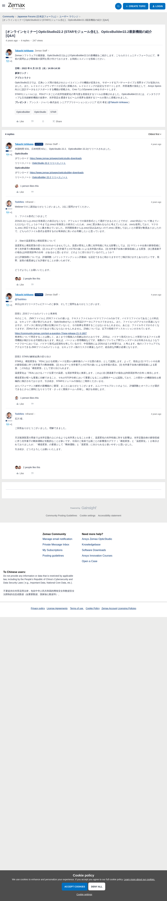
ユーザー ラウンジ (68, 16)
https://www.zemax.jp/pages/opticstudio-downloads (56, 158)
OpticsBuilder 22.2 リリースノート (50, 177)
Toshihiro (19, 202)
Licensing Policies (127, 608)
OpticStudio (40, 112)
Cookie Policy (93, 608)
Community (8, 16)
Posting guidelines (53, 555)
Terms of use (77, 608)
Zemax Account (109, 608)
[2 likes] (27, 278)
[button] (4, 6)
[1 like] (27, 186)
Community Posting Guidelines (61, 515)
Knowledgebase (91, 544)
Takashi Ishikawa (24, 50)
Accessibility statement (109, 515)
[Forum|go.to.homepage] (16, 6)
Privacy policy (38, 608)
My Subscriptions (53, 550)
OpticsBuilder (23, 112)
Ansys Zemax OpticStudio (97, 539)
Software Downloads (94, 550)
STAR (53, 112)
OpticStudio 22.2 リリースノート (49, 163)
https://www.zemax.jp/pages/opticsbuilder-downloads (57, 172)
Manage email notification (57, 539)
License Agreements (57, 608)
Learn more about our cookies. (139, 879)
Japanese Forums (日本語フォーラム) (36, 16)
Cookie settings (87, 515)
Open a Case (89, 561)
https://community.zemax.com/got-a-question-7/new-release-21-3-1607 (51, 333)
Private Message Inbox (56, 544)
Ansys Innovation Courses (97, 555)
